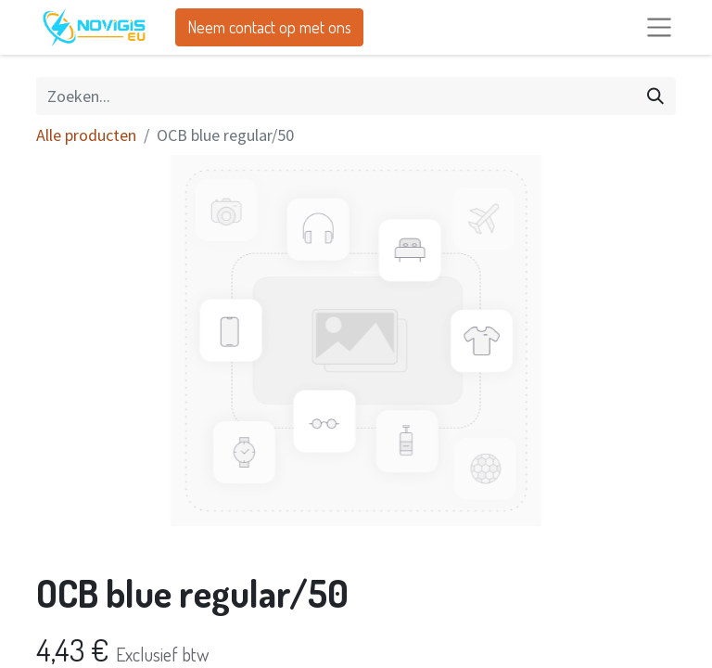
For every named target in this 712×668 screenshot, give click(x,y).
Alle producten (86, 135)
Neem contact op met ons (269, 27)
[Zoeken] (655, 96)
